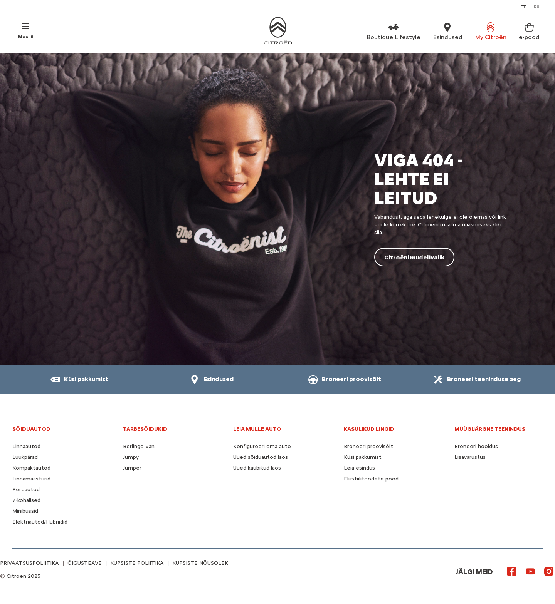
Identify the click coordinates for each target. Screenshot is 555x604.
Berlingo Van (139, 446)
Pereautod (26, 489)
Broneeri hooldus (476, 446)
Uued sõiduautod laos (260, 457)
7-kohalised (26, 500)
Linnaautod (26, 446)
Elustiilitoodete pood (371, 478)
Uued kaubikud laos (257, 468)
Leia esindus (359, 468)
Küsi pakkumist (363, 457)
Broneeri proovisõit (368, 446)
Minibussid (25, 511)
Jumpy (131, 457)
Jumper (132, 468)
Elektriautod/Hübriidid (39, 522)
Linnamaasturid (31, 478)
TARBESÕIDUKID (145, 429)
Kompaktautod (31, 468)
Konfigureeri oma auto (262, 446)
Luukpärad (25, 457)
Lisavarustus (470, 457)
